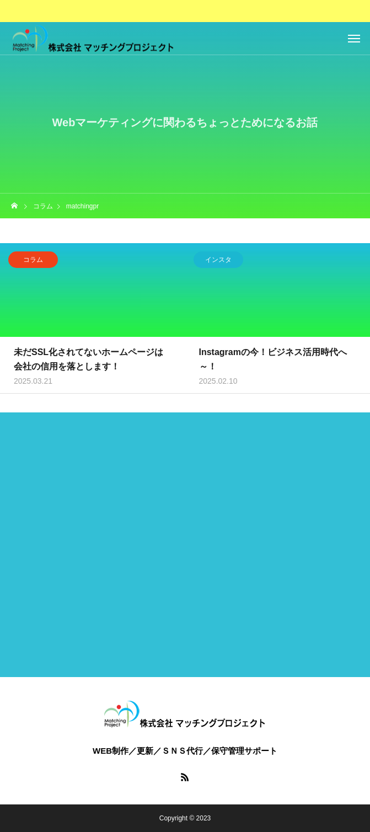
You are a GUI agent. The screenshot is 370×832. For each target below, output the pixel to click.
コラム (33, 261)
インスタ (218, 261)
